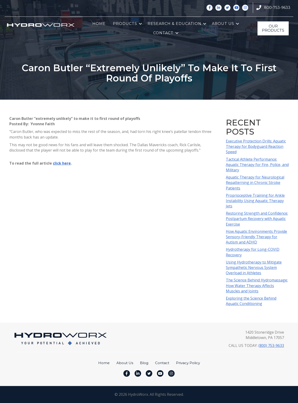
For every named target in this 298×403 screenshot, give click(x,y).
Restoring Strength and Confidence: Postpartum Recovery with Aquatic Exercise (257, 219)
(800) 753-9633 (271, 345)
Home (99, 23)
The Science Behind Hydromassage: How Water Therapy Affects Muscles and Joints (257, 285)
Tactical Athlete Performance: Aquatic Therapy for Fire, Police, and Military (257, 165)
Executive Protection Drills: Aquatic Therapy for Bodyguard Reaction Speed (256, 146)
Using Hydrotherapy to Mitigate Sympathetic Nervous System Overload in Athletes (254, 267)
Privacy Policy (188, 363)
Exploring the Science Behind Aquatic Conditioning (251, 301)
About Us (223, 23)
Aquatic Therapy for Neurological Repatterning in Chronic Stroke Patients (255, 182)
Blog (144, 363)
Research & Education (174, 23)
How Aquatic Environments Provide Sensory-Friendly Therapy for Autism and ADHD (256, 237)
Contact (163, 33)
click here (62, 163)
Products (125, 23)
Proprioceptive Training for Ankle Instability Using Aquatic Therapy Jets (255, 201)
